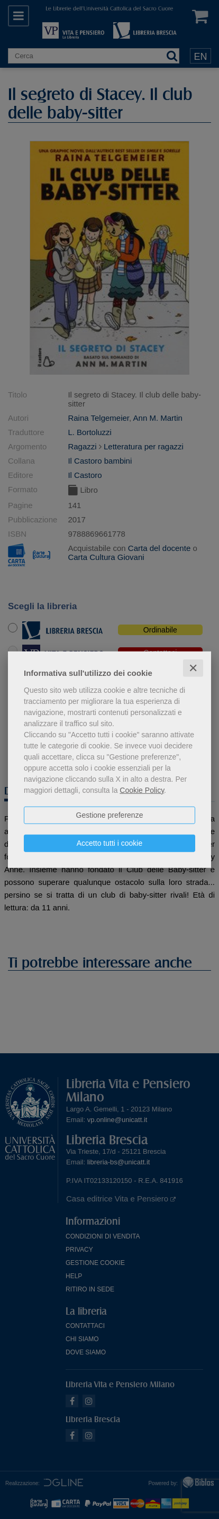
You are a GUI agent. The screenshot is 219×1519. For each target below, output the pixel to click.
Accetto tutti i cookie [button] (110, 842)
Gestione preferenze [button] (109, 814)
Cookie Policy (142, 789)
